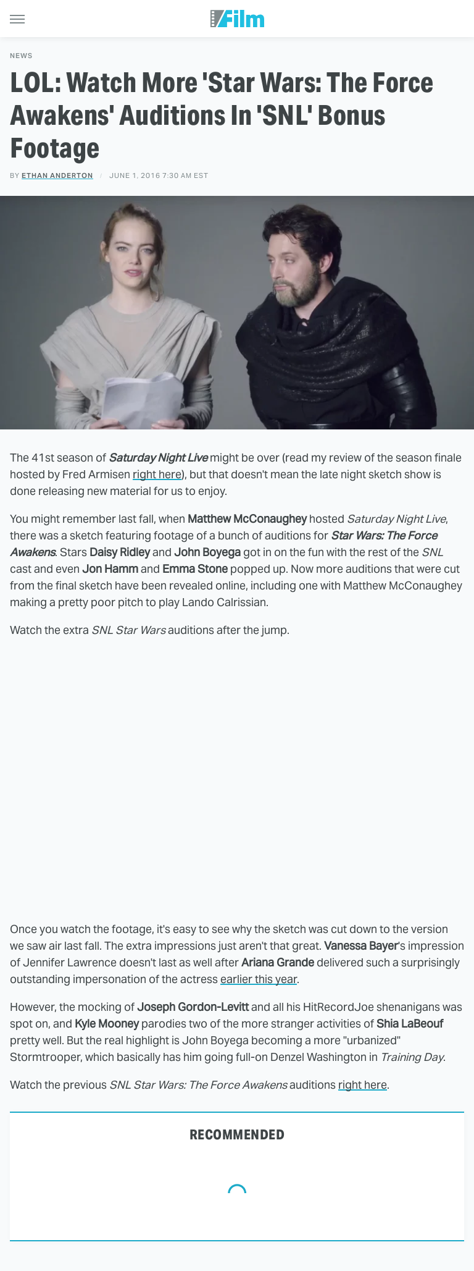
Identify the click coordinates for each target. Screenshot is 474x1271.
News (21, 56)
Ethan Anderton (57, 175)
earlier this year (258, 979)
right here (157, 474)
